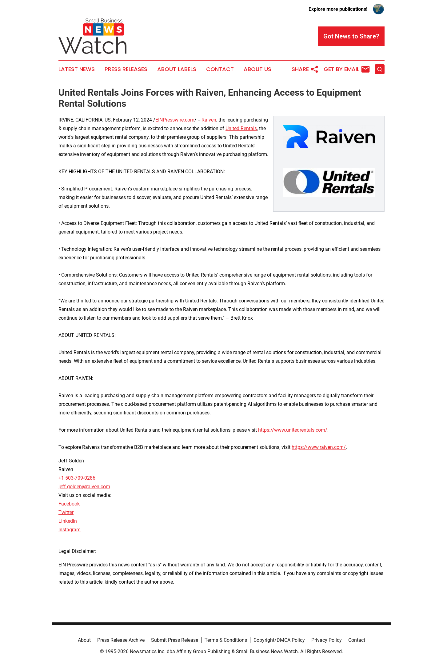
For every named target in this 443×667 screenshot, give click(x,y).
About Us (257, 69)
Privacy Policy (326, 640)
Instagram (69, 530)
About (84, 640)
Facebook (69, 504)
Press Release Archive (121, 640)
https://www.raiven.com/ (319, 447)
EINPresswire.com (174, 120)
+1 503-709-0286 (76, 478)
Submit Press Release (174, 640)
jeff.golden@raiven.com (84, 486)
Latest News (76, 69)
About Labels (176, 69)
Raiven (209, 120)
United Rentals (241, 128)
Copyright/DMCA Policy (279, 640)
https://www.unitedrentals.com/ (292, 430)
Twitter (66, 512)
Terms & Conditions (226, 640)
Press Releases (126, 69)
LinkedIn (67, 521)
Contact (220, 69)
